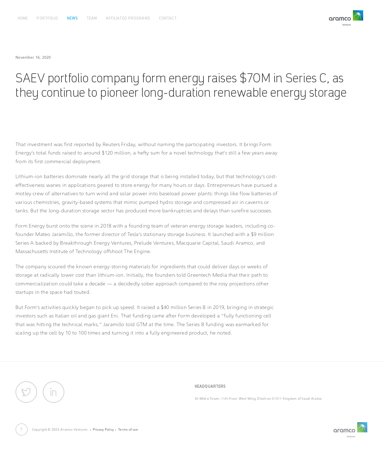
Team (92, 17)
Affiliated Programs (128, 17)
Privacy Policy (103, 429)
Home (23, 17)
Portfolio (47, 17)
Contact (168, 17)
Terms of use (128, 429)
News (72, 17)
